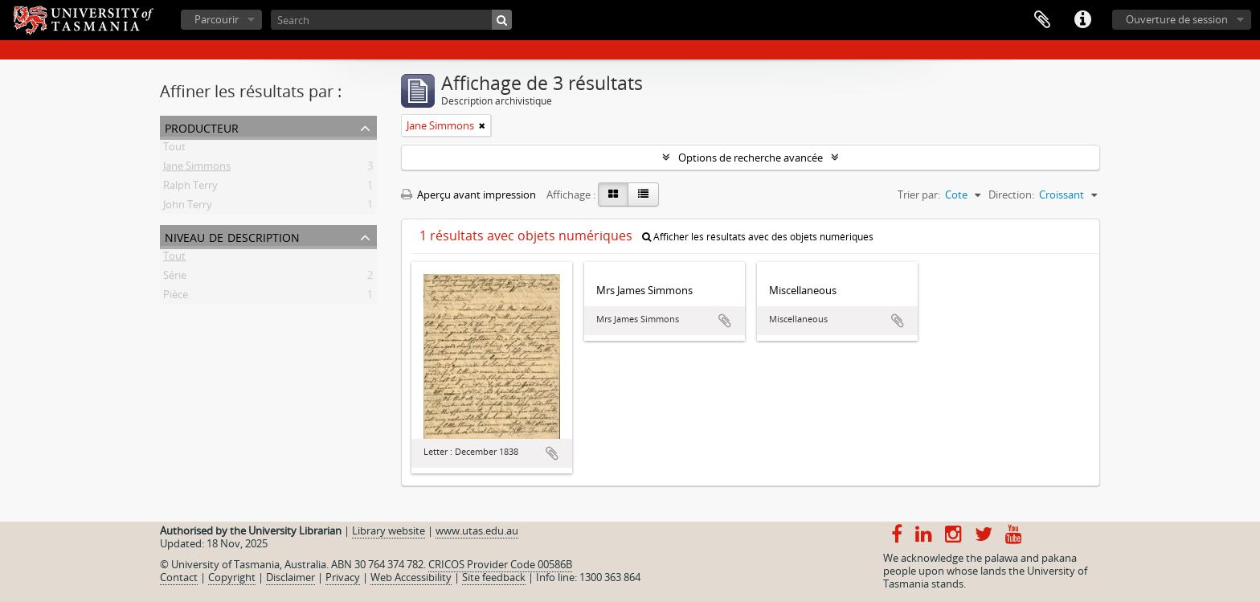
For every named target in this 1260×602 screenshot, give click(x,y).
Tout (174, 149)
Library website (388, 530)
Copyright (232, 577)
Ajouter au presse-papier (552, 453)
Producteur (202, 126)
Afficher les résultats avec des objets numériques (757, 237)
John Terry (187, 207)
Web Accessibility (411, 577)
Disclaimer (290, 577)
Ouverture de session (1177, 19)
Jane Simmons (197, 169)
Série (174, 278)
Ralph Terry (190, 188)
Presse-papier (1042, 20)
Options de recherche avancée (750, 157)
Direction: (1011, 194)
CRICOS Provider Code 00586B (500, 564)
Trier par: (919, 194)
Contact (179, 577)
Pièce (175, 297)
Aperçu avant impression (468, 194)
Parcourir (216, 19)
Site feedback (494, 577)
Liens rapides (1082, 20)
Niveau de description (232, 236)
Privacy (342, 577)
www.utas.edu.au (477, 530)
